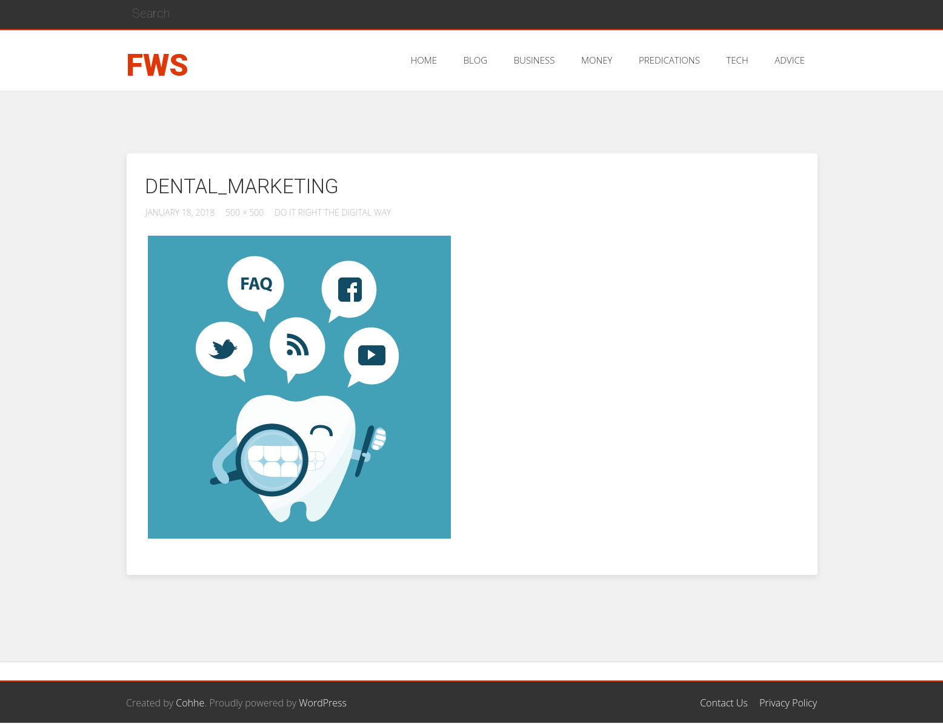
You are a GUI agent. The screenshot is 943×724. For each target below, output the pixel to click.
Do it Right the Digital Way (333, 212)
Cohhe (190, 702)
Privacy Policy (788, 702)
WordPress (323, 702)
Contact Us (724, 702)
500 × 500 (244, 212)
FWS (157, 65)
